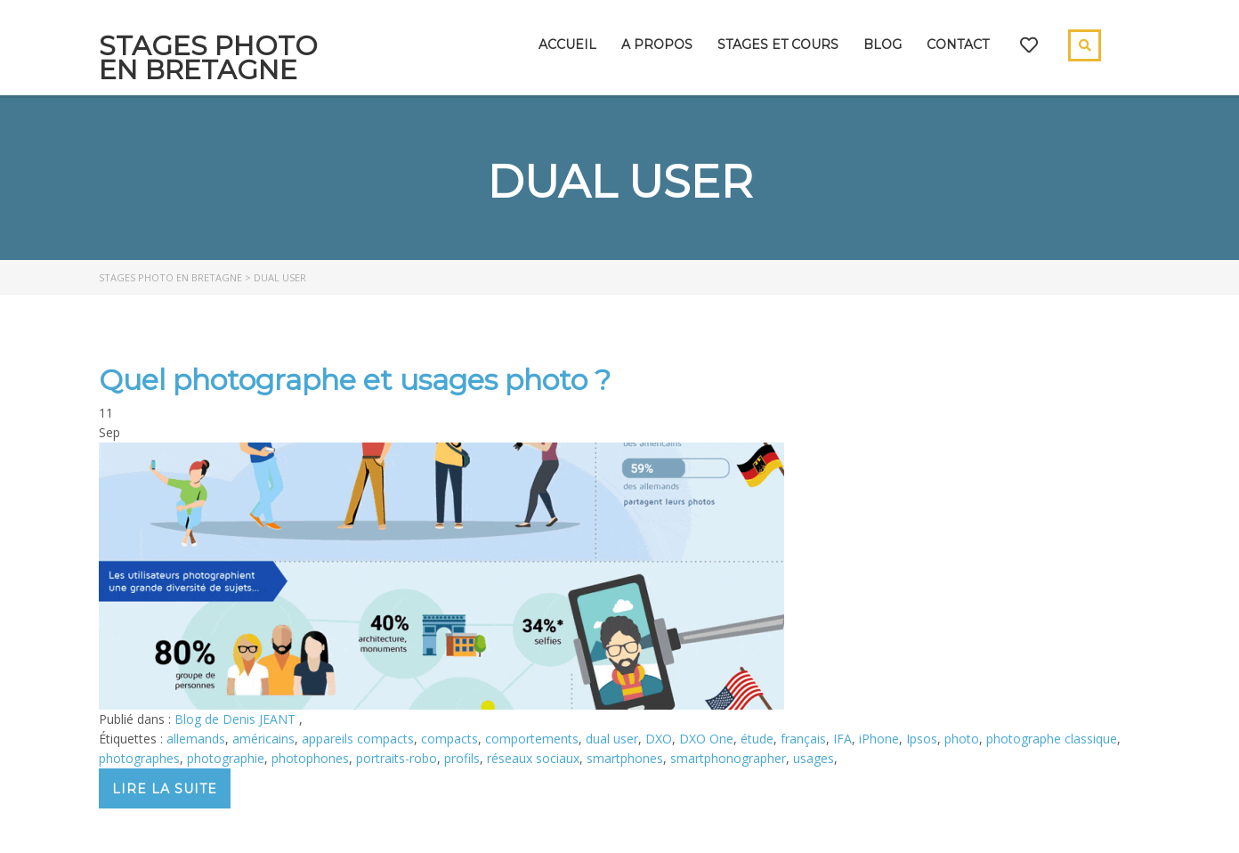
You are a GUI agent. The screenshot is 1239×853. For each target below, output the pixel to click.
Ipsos (921, 738)
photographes (139, 758)
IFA (842, 738)
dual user (612, 738)
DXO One (706, 738)
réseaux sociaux (533, 758)
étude (757, 738)
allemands (195, 738)
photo (961, 738)
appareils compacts (358, 738)
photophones (310, 758)
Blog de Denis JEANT (236, 719)
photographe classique (1051, 738)
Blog (882, 45)
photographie (225, 758)
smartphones (625, 758)
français (803, 738)
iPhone (879, 738)
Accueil (567, 45)
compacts (449, 738)
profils (462, 758)
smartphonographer (728, 758)
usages (813, 758)
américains (263, 738)
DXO (658, 738)
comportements (532, 738)
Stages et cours (777, 45)
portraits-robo (396, 758)
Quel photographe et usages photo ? (355, 379)
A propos (656, 45)
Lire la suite (164, 789)
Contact (958, 45)
